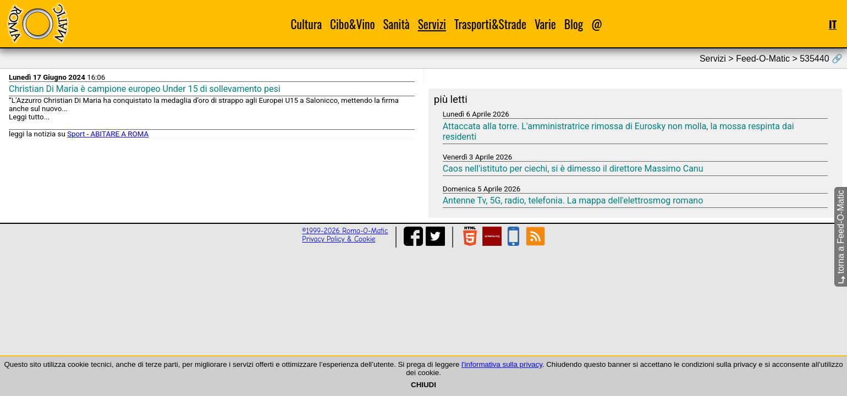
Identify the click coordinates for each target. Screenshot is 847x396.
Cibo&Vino (352, 23)
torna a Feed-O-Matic (840, 237)
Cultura (306, 23)
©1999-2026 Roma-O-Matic (345, 231)
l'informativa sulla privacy (501, 364)
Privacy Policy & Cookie (338, 239)
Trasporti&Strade (490, 23)
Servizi (432, 23)
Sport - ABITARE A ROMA (107, 134)
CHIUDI (423, 385)
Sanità (396, 23)
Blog (574, 23)
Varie (545, 23)
